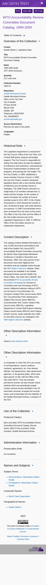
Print (18, 11)
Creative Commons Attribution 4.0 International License (23, 529)
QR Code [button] (39, 11)
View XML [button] (27, 11)
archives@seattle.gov (13, 119)
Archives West (15, 3)
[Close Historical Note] (24, 145)
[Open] (24, 35)
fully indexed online (20, 341)
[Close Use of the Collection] (32, 411)
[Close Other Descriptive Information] (6, 335)
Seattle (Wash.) (15, 507)
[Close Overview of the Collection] (39, 41)
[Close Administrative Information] (39, 442)
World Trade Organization (19, 496)
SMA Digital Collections (17, 268)
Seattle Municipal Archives (15, 94)
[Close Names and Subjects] (32, 465)
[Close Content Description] (31, 237)
